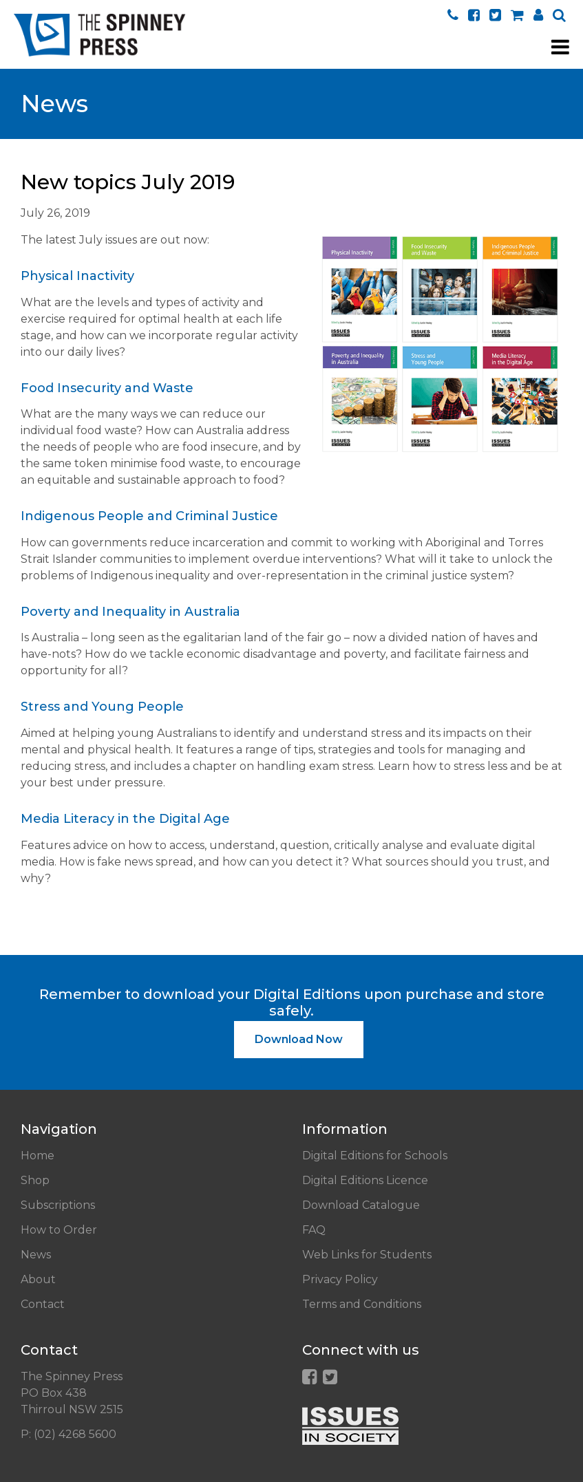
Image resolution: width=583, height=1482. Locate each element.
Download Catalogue (361, 1205)
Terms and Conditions (361, 1304)
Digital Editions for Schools (374, 1155)
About (38, 1279)
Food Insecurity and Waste (107, 388)
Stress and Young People (102, 706)
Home (37, 1155)
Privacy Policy (340, 1279)
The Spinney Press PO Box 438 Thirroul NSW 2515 (72, 1393)
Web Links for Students (367, 1254)
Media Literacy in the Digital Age (125, 818)
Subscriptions (58, 1205)
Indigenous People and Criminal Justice (149, 516)
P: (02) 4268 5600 (68, 1434)
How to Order (59, 1229)
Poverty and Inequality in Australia (130, 611)
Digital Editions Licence (365, 1180)
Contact (43, 1304)
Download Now (299, 1039)
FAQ (314, 1229)
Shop (35, 1180)
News (36, 1254)
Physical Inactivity (77, 275)
